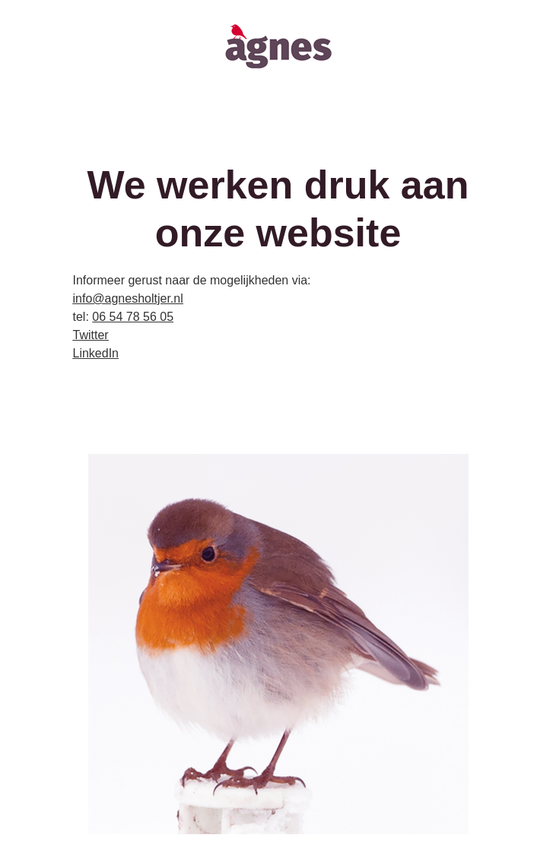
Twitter (91, 335)
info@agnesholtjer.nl (128, 298)
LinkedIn (96, 353)
